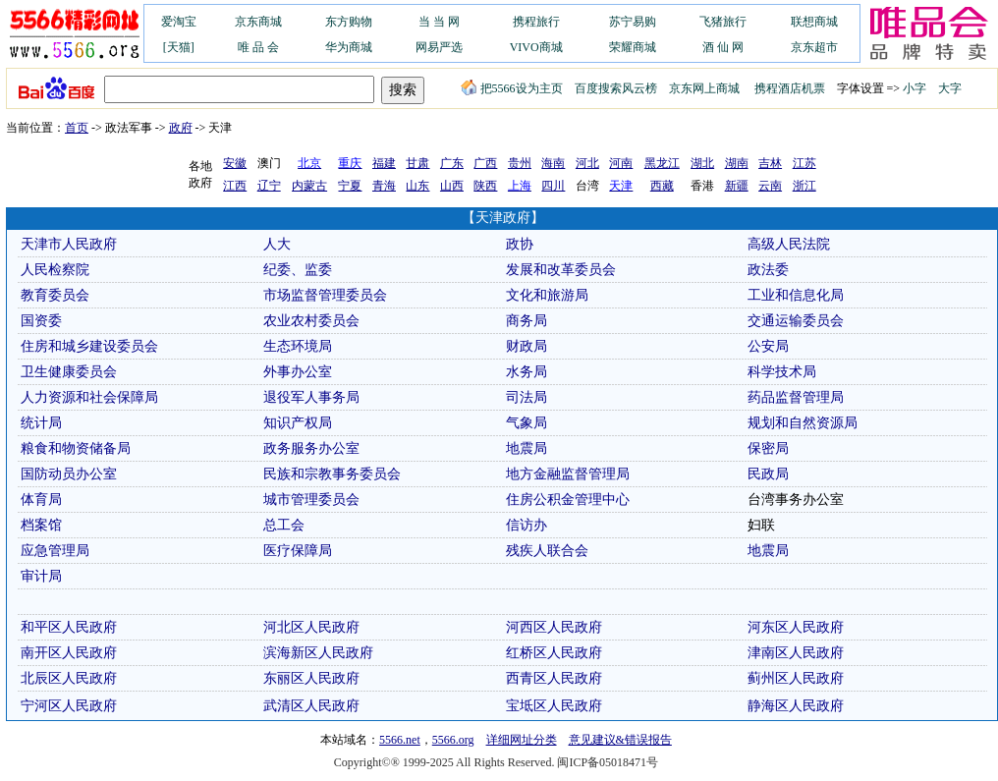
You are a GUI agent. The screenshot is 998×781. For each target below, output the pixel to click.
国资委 (41, 320)
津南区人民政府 (796, 652)
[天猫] (178, 47)
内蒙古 (309, 186)
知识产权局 (297, 423)
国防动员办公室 (69, 474)
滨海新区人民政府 (318, 652)
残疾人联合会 (547, 550)
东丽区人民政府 (311, 678)
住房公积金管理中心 (568, 499)
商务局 (526, 320)
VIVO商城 (536, 47)
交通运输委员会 (796, 320)
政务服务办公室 (311, 448)
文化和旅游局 (547, 295)
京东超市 (814, 47)
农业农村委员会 (311, 320)
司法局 (526, 397)
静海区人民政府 (796, 705)
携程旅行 (536, 21)
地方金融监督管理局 (568, 474)
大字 (950, 88)
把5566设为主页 (512, 88)
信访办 (526, 525)
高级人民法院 (789, 244)
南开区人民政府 (69, 652)
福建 (384, 163)
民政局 (768, 474)
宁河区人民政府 (69, 705)
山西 (452, 186)
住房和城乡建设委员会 (89, 346)
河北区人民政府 (311, 627)
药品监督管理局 (796, 397)
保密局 (768, 448)
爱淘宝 (178, 21)
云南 (770, 186)
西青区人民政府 (554, 678)
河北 (587, 163)
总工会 (284, 525)
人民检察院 (55, 269)
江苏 (804, 163)
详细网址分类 (521, 740)
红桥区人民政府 (554, 652)
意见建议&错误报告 (620, 740)
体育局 (41, 499)
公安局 (768, 346)
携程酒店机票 (789, 88)
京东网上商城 (704, 88)
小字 (914, 88)
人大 (277, 244)
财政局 (526, 346)
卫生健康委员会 (69, 371)
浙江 (804, 186)
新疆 (736, 186)
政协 (519, 244)
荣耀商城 (632, 47)
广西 (485, 163)
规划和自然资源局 (803, 423)
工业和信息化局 (796, 295)
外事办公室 (297, 371)
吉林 (770, 163)
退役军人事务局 (311, 397)
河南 (621, 163)
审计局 (41, 576)
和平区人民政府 (69, 627)
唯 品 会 (258, 47)
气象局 (526, 423)
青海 (384, 186)
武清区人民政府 (311, 705)
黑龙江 (662, 163)
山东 (417, 186)
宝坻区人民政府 (554, 705)
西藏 (662, 186)
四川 (553, 186)
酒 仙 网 (723, 47)
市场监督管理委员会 (325, 295)
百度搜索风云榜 (616, 88)
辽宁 (269, 186)
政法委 (768, 269)
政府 (181, 128)
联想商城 (814, 21)
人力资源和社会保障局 (89, 397)
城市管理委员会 (311, 499)
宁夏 (349, 186)
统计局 (41, 423)
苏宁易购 (632, 21)
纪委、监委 (297, 269)
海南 (553, 163)
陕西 (485, 186)
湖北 (702, 163)
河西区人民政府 (554, 627)
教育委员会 (55, 295)
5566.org (453, 740)
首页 (76, 128)
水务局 (526, 371)
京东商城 (258, 21)
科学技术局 (782, 371)
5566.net (399, 740)
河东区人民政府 (796, 627)
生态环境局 (297, 346)
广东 (452, 163)
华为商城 (348, 47)
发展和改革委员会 (561, 269)
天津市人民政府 (69, 244)
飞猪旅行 (723, 21)
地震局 (526, 448)
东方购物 (348, 21)
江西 (235, 186)
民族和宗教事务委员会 (332, 474)
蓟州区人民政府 (796, 678)
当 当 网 (439, 21)
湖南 (736, 163)
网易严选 (439, 47)
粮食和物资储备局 (76, 448)
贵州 (519, 163)
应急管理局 (55, 550)
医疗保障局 (297, 550)
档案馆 (41, 525)
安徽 (235, 163)
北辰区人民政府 (69, 678)
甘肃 (417, 163)
